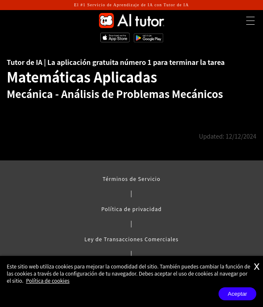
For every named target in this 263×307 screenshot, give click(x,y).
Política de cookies (48, 280)
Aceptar (237, 294)
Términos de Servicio (131, 178)
